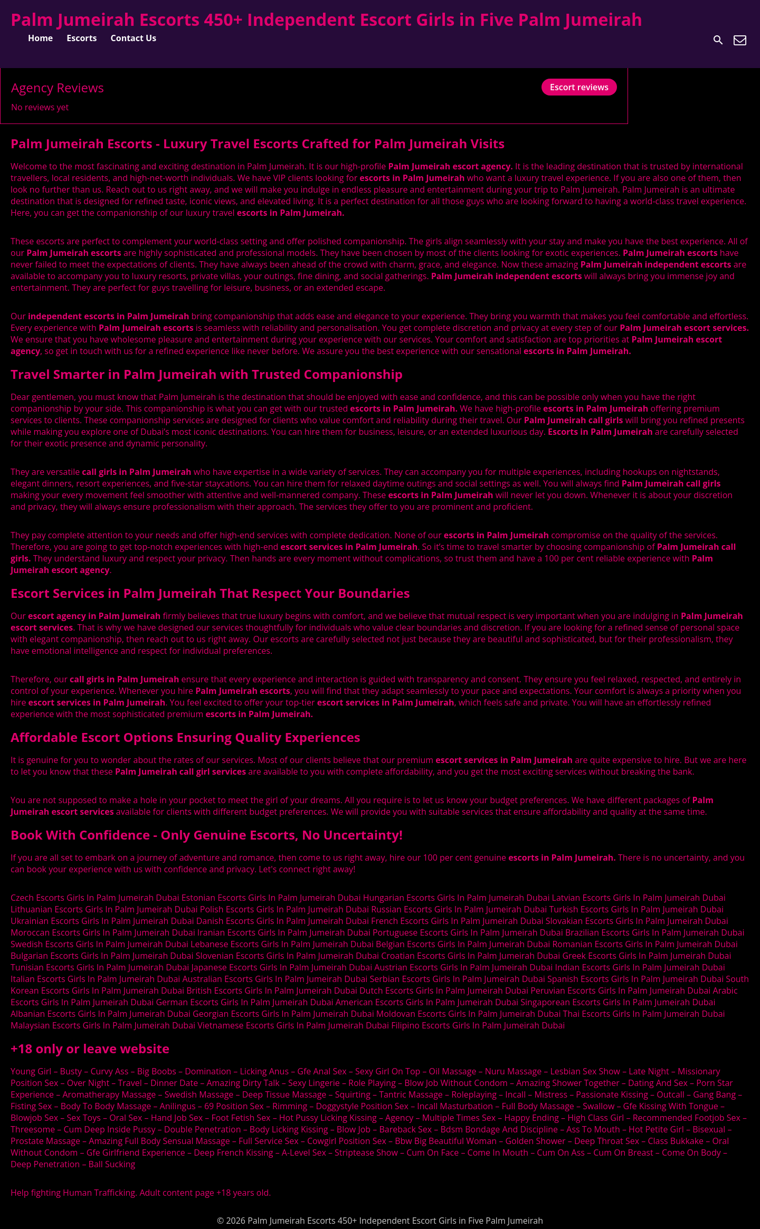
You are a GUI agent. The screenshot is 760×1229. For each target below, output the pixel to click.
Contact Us (134, 38)
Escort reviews (579, 87)
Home (40, 38)
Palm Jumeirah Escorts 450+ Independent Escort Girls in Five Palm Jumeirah (326, 19)
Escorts (81, 38)
